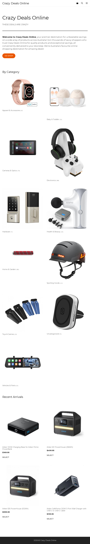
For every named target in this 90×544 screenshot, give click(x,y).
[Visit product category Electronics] (67, 154)
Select (5, 457)
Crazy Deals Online (15, 3)
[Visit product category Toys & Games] (22, 313)
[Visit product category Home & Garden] (22, 255)
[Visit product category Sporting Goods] (67, 262)
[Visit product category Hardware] (22, 211)
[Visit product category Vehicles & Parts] (22, 365)
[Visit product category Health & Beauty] (67, 211)
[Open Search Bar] (82, 3)
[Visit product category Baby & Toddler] (67, 98)
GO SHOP (9, 56)
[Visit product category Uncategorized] (67, 313)
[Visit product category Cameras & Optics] (22, 150)
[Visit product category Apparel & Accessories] (22, 94)
